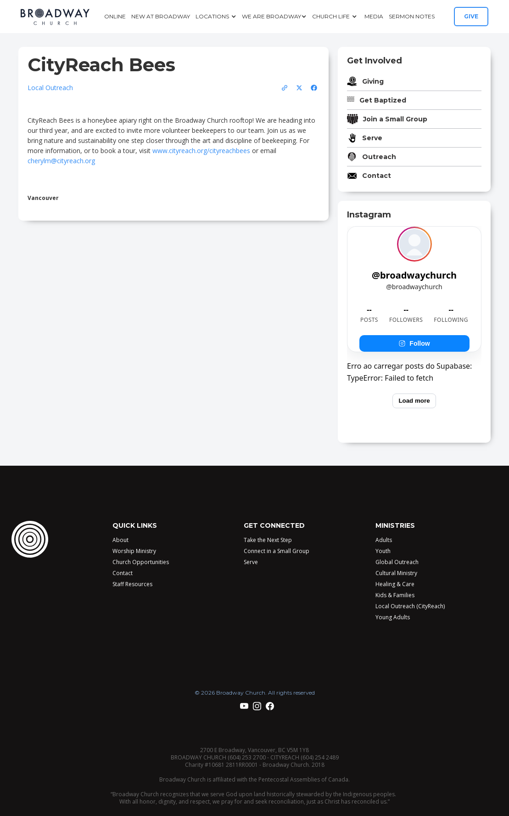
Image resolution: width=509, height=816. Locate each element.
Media (373, 16)
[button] (216, 16)
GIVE (471, 16)
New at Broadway (160, 16)
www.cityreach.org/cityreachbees (201, 150)
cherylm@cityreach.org (61, 160)
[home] (55, 17)
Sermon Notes (412, 16)
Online (115, 16)
